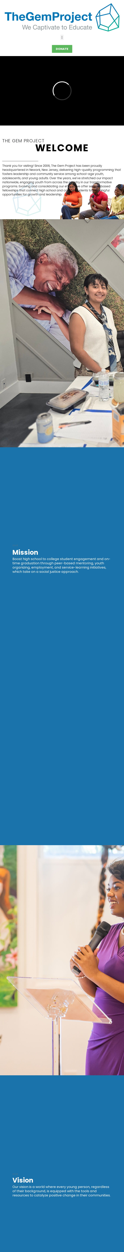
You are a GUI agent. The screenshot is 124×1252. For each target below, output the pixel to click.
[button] (62, 37)
